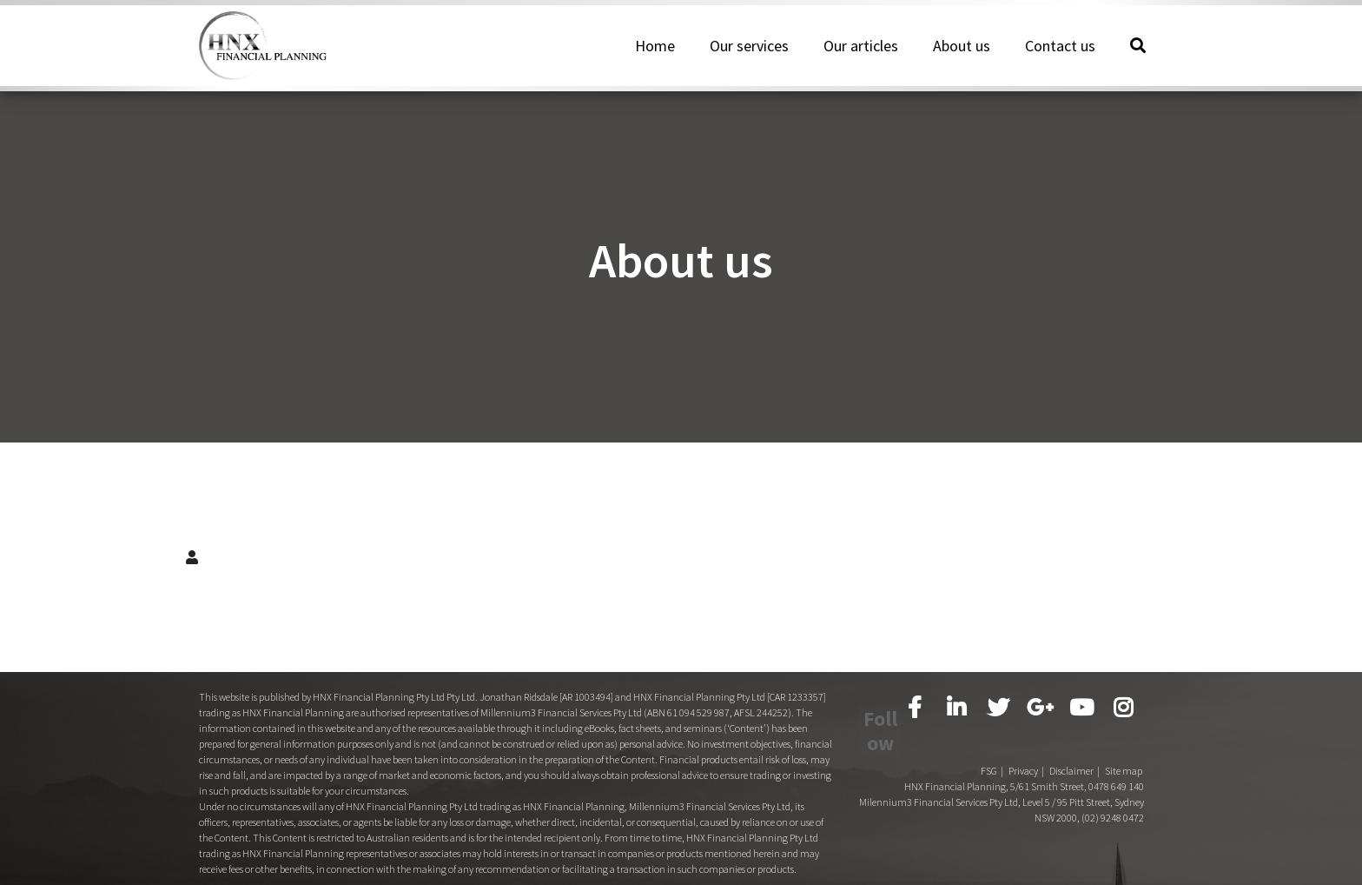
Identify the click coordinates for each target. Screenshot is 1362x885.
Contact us (1060, 55)
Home (655, 55)
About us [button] (961, 55)
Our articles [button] (860, 55)
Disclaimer (1071, 738)
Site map (1123, 738)
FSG (989, 738)
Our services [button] (749, 55)
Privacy (1023, 738)
